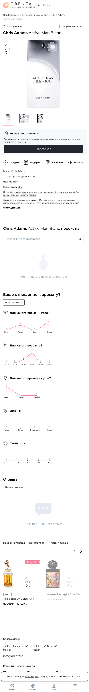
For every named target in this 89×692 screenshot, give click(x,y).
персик (38, 192)
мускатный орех (53, 192)
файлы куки (32, 676)
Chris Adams (18, 171)
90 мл (7, 594)
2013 (20, 187)
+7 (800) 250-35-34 (45, 646)
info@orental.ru (14, 656)
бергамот (15, 192)
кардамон (27, 192)
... (13, 594)
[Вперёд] (81, 551)
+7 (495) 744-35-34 (16, 646)
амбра (32, 195)
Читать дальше (11, 207)
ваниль (15, 195)
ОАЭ (33, 176)
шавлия (67, 192)
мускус (24, 195)
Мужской (14, 181)
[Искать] (80, 239)
